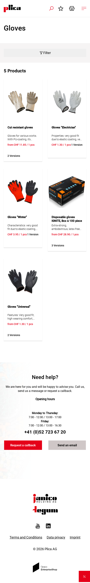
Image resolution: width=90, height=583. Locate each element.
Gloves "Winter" (17, 217)
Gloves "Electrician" (64, 127)
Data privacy (56, 537)
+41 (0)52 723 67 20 (45, 432)
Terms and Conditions (26, 537)
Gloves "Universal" (19, 306)
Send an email (67, 445)
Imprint (75, 537)
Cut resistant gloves (20, 127)
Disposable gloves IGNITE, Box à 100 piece (67, 219)
